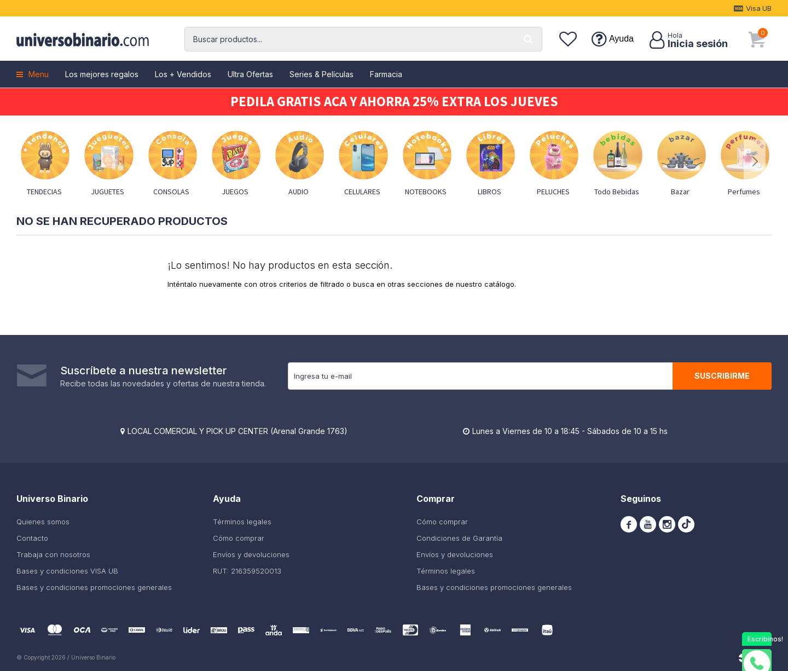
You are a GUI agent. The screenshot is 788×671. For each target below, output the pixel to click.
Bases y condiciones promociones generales (94, 587)
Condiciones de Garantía (459, 538)
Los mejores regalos (101, 74)
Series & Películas (321, 74)
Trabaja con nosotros (53, 554)
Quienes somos (42, 521)
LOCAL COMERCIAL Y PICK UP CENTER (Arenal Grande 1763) (237, 431)
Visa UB (759, 8)
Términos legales (242, 521)
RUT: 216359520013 (247, 570)
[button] (528, 39)
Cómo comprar (238, 538)
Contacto (32, 538)
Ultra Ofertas (250, 74)
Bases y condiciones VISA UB (67, 570)
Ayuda (621, 38)
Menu (38, 74)
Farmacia (386, 74)
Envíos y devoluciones (251, 554)
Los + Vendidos (183, 74)
